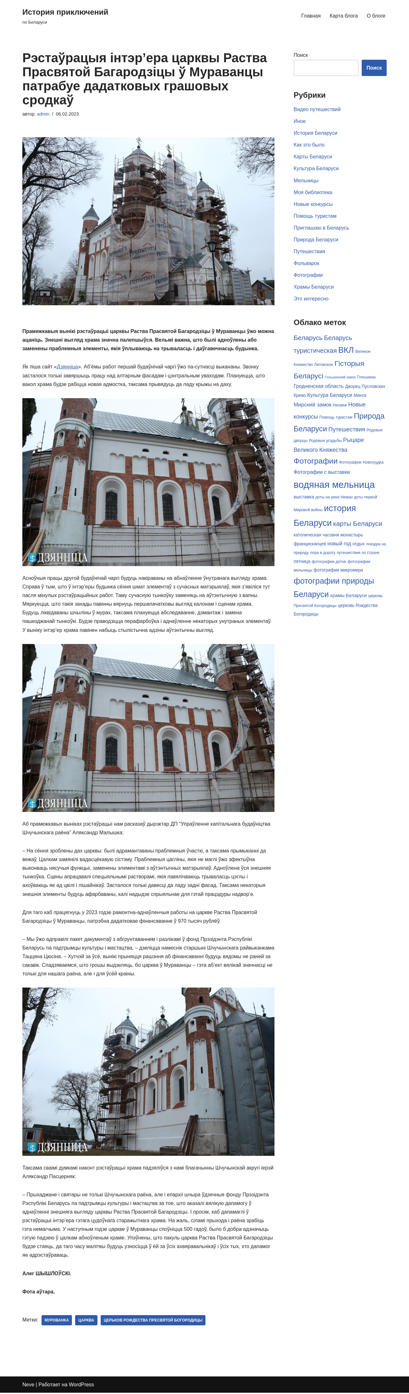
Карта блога (343, 16)
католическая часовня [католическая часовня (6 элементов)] (316, 535)
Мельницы (306, 180)
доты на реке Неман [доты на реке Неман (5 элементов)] (333, 497)
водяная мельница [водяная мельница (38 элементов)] (334, 484)
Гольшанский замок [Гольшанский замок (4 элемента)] (340, 378)
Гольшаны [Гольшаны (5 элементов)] (366, 377)
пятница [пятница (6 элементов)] (302, 561)
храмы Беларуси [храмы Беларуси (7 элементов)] (348, 595)
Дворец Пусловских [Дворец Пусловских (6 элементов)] (365, 387)
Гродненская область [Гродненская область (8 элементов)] (319, 387)
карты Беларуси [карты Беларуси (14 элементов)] (357, 523)
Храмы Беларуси (314, 287)
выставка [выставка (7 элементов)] (304, 496)
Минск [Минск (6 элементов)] (360, 395)
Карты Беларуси (313, 157)
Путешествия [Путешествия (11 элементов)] (346, 429)
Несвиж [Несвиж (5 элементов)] (340, 405)
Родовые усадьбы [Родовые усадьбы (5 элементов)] (325, 441)
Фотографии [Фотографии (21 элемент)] (316, 461)
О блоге (376, 16)
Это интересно (311, 299)
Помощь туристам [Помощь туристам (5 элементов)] (335, 417)
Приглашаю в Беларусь (321, 228)
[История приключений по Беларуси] (65, 16)
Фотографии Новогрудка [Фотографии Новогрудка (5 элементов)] (361, 462)
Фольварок (306, 263)
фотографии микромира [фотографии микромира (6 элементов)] (338, 569)
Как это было (309, 145)
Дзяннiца (67, 367)
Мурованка (57, 1321)
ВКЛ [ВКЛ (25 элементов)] (346, 350)
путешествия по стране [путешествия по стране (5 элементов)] (358, 552)
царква (87, 1321)
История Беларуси (315, 133)
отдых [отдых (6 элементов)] (358, 543)
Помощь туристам (315, 216)
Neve (28, 1386)
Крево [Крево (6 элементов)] (300, 395)
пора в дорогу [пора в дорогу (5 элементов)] (323, 552)
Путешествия (309, 251)
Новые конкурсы (313, 204)
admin (43, 114)
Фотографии (308, 275)
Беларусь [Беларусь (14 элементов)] (308, 338)
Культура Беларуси (316, 168)
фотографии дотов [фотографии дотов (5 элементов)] (329, 561)
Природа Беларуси (316, 240)
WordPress (81, 1386)
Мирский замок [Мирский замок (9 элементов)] (312, 405)
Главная (310, 16)
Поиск (301, 55)
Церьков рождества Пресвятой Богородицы (153, 1321)
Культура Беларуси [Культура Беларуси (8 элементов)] (329, 395)
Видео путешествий (317, 109)
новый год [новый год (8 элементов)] (339, 543)
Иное (300, 121)
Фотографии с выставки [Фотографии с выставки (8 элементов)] (322, 472)
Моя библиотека (313, 192)
